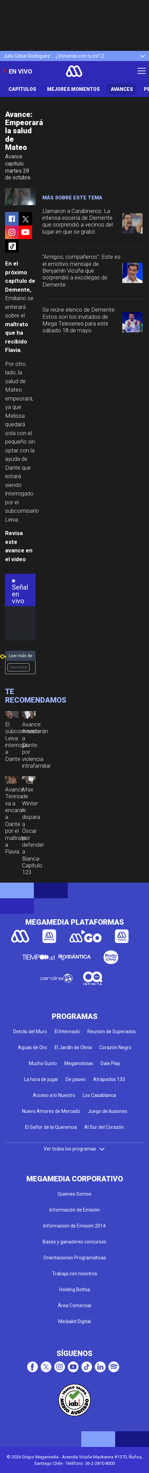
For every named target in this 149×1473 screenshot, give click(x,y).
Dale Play (110, 1063)
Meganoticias (78, 1063)
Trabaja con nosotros (74, 1273)
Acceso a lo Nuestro (54, 1095)
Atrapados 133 (109, 1079)
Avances (122, 89)
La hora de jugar (41, 1079)
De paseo (76, 1079)
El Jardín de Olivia (73, 1047)
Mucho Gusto (43, 1063)
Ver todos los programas (74, 1149)
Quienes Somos (74, 1194)
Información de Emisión (74, 1210)
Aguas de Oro (32, 1047)
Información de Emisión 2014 (74, 1226)
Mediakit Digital (74, 1321)
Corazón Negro (115, 1047)
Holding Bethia (74, 1289)
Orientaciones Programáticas (74, 1257)
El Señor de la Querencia (51, 1127)
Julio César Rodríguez (26, 56)
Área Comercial (74, 1305)
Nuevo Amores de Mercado (51, 1111)
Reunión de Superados (111, 1031)
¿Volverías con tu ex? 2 (80, 56)
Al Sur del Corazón (104, 1127)
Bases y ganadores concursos (74, 1241)
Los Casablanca (99, 1095)
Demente (18, 667)
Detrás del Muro (30, 1031)
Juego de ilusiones (107, 1111)
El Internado (67, 1031)
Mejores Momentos (73, 89)
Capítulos (22, 89)
